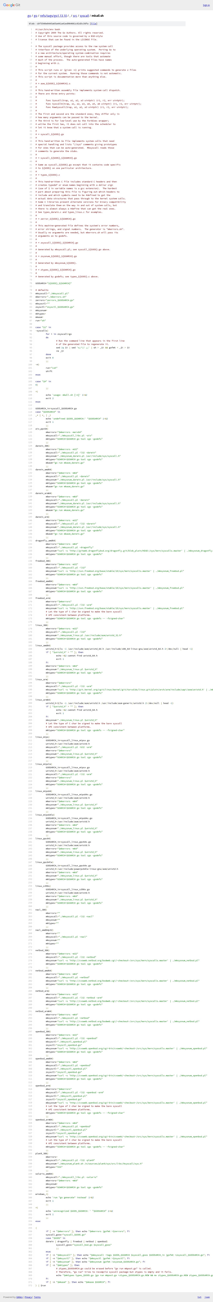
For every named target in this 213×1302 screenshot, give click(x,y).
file (93, 23)
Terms (37, 1297)
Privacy (28, 1297)
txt (199, 1297)
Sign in (206, 5)
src (75, 16)
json (207, 1297)
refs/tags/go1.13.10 (53, 16)
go (29, 16)
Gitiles (19, 1297)
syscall (84, 16)
